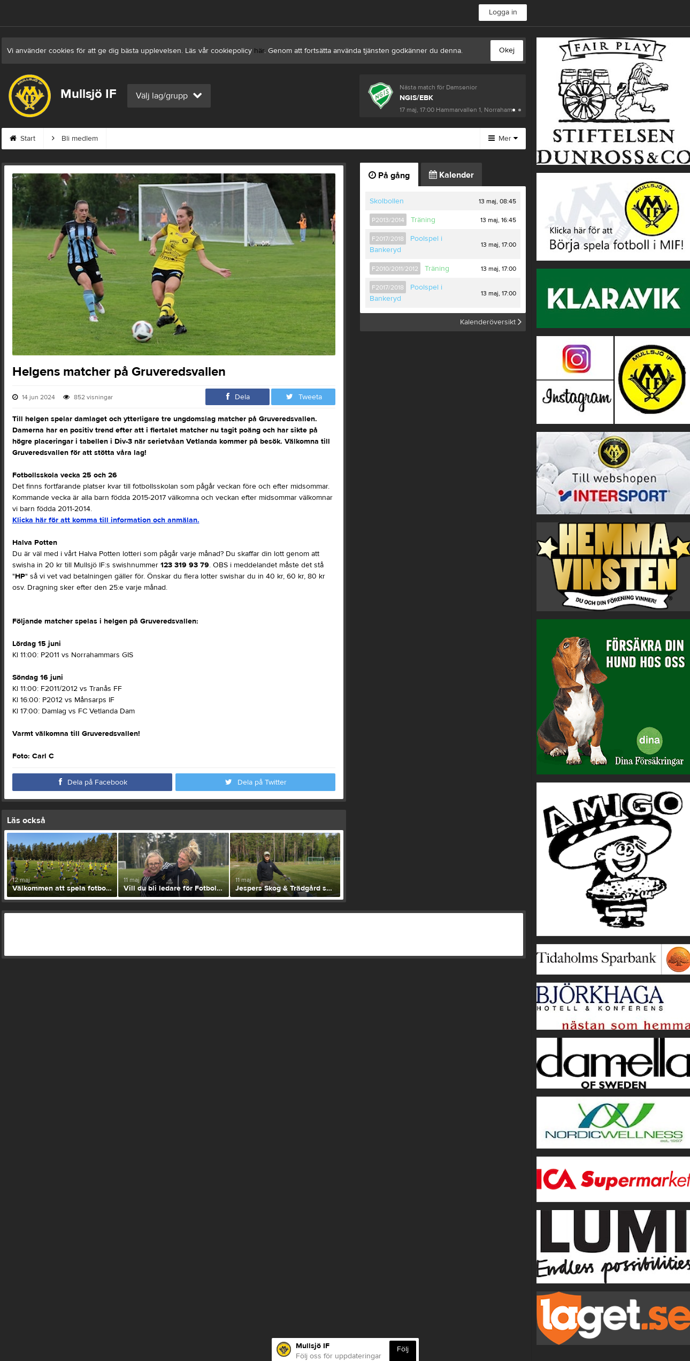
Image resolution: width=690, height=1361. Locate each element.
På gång (389, 175)
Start (22, 138)
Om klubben (275, 138)
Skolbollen (387, 201)
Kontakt (216, 138)
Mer (503, 138)
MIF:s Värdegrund (148, 138)
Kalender (451, 175)
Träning (423, 220)
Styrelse (335, 138)
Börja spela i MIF (402, 138)
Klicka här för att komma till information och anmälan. (106, 520)
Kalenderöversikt (491, 322)
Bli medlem (75, 138)
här (259, 51)
